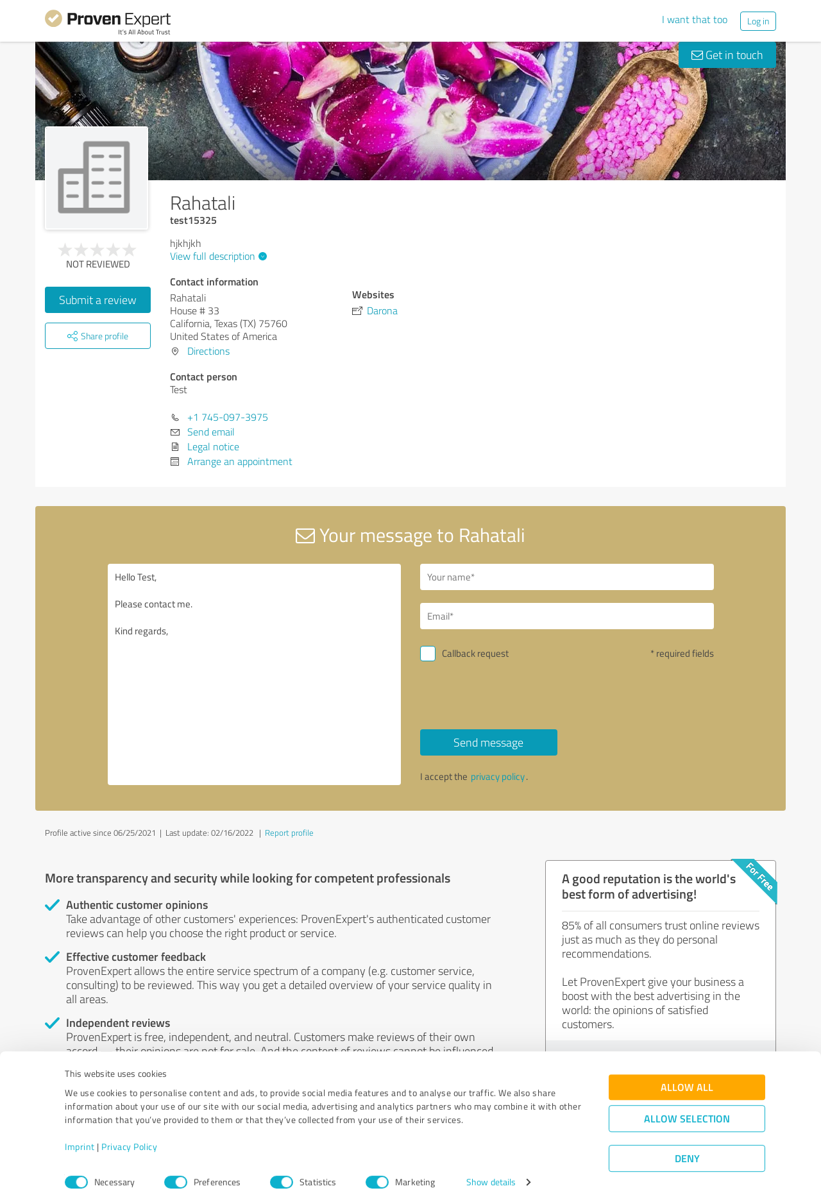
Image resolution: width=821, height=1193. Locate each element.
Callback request (475, 653)
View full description (217, 256)
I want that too (694, 19)
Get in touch (727, 54)
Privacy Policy (129, 1133)
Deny (687, 1145)
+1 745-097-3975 (227, 417)
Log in (758, 21)
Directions (208, 351)
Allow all (687, 1074)
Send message (488, 742)
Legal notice (213, 446)
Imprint (80, 1133)
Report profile (289, 832)
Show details (491, 1169)
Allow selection (687, 1105)
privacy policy (498, 776)
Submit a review (98, 299)
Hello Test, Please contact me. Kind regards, (255, 674)
